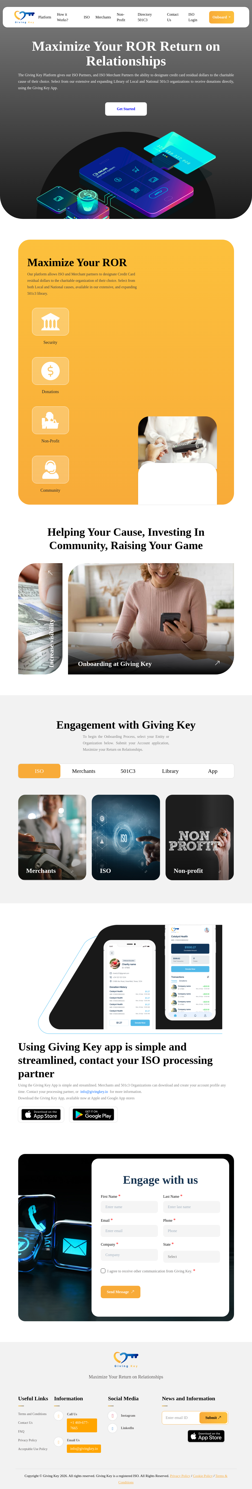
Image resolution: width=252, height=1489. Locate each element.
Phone (169, 1220)
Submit (213, 1417)
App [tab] (212, 771)
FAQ (21, 1431)
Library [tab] (170, 771)
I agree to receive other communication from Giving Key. (151, 1270)
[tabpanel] (126, 834)
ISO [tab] (39, 771)
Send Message (120, 1292)
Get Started (126, 109)
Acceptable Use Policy (33, 1449)
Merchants (103, 17)
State (168, 1244)
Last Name (173, 1196)
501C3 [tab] (128, 771)
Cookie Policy (203, 1475)
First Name (111, 1196)
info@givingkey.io (94, 1092)
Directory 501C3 (145, 17)
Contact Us (172, 17)
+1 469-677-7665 (79, 1425)
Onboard (220, 17)
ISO (87, 17)
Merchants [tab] (83, 771)
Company (109, 1244)
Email (107, 1220)
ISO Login (192, 17)
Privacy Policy (27, 1440)
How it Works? (62, 17)
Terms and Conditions (32, 1413)
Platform (44, 17)
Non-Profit (121, 17)
